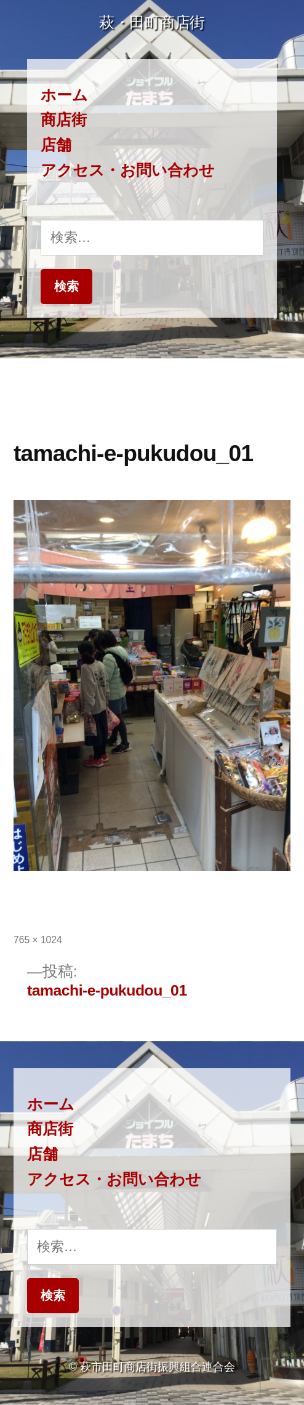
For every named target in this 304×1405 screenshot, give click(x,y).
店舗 (56, 145)
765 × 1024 (38, 940)
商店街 (64, 119)
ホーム (64, 95)
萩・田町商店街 (152, 22)
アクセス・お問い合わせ (128, 170)
